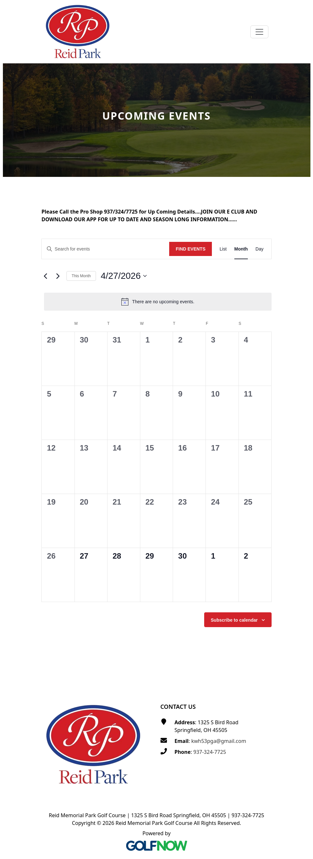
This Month (81, 276)
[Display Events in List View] (223, 249)
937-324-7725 (209, 751)
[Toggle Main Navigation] (259, 31)
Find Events (190, 248)
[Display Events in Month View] (241, 249)
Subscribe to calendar (234, 620)
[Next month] (58, 276)
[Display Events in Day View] (260, 249)
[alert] (157, 302)
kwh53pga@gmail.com (218, 741)
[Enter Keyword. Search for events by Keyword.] (105, 249)
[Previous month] (45, 276)
